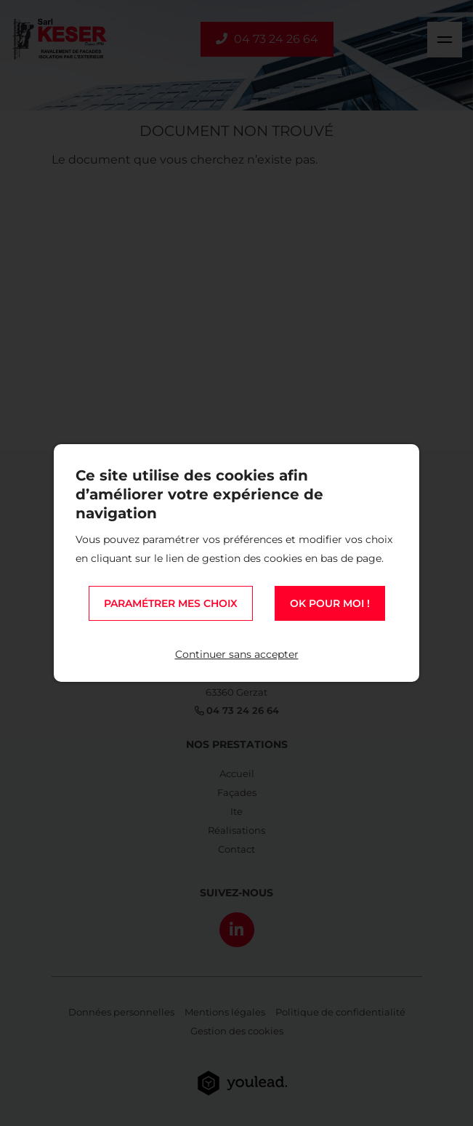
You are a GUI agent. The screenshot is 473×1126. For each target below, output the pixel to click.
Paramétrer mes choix (171, 603)
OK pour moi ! (330, 603)
